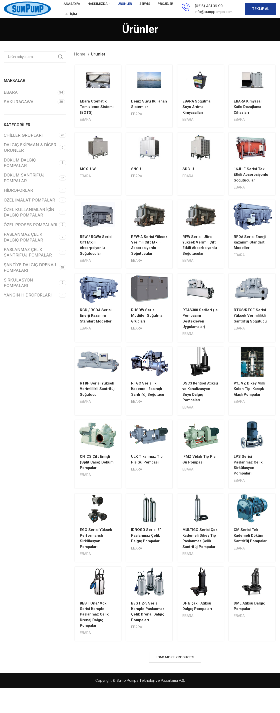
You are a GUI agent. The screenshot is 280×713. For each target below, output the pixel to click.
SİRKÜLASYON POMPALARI (18, 289)
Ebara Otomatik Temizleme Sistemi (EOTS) (97, 114)
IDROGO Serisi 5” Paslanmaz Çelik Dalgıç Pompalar (147, 556)
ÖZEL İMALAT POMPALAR (29, 207)
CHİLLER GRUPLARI (23, 142)
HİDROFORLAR (18, 197)
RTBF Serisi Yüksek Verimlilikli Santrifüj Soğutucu (96, 409)
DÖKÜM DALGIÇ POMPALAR (20, 170)
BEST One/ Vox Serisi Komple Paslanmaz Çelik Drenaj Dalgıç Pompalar (94, 641)
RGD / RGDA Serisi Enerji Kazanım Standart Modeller (96, 335)
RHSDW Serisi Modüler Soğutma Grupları (147, 335)
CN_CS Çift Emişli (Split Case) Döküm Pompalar (97, 482)
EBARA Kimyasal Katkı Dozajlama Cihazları (249, 114)
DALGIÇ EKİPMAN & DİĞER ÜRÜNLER (30, 155)
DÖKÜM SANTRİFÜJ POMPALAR (24, 185)
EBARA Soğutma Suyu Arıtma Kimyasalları (197, 114)
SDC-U (188, 176)
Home (80, 61)
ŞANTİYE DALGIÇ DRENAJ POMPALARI (30, 275)
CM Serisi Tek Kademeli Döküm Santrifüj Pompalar (252, 556)
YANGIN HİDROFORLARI (28, 302)
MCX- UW (87, 176)
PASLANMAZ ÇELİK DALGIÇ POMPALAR (23, 244)
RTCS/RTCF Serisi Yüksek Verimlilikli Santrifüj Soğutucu (251, 335)
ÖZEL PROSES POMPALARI (30, 232)
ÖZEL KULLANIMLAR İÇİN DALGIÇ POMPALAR (29, 219)
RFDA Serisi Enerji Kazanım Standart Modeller (251, 256)
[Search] (35, 64)
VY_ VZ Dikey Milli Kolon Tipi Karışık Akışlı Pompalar (251, 409)
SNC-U (137, 176)
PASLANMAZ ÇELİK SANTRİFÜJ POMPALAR (28, 259)
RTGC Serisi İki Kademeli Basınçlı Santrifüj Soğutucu (148, 409)
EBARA (85, 126)
